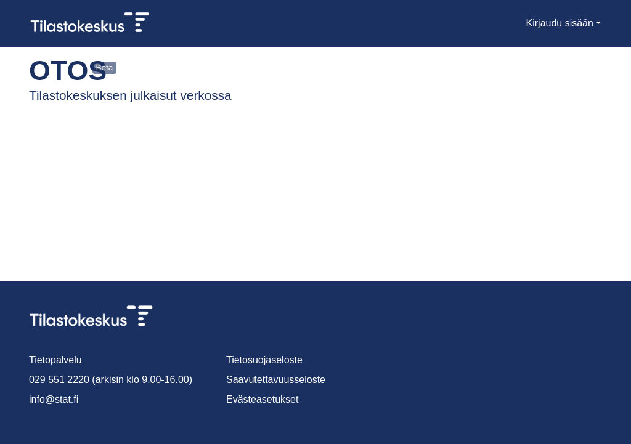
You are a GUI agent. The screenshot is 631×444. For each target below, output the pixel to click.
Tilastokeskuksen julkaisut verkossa (120, 95)
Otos (57, 70)
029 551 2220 (56, 379)
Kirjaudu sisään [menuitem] (560, 23)
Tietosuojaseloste (265, 360)
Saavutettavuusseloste (276, 379)
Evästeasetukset (263, 399)
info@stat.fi (54, 399)
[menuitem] (513, 23)
